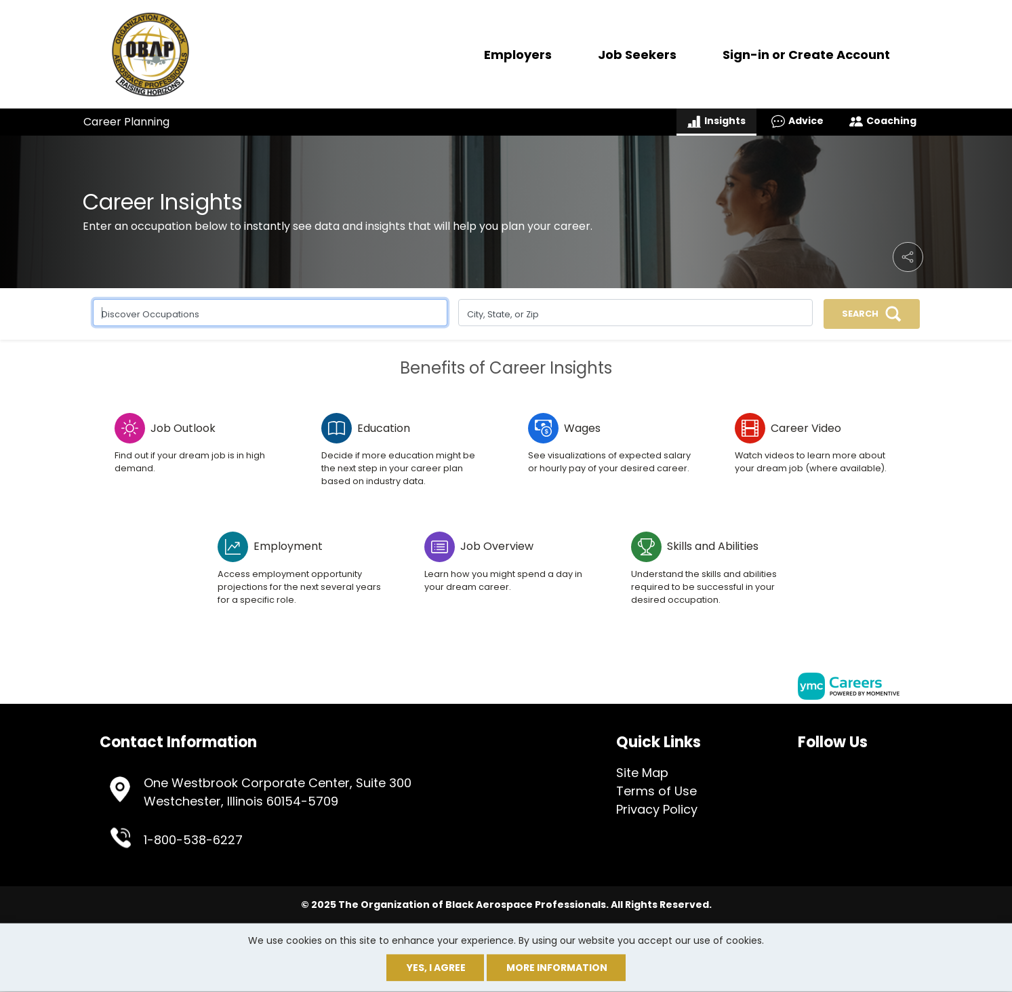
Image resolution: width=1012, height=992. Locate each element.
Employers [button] (518, 54)
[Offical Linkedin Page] (819, 770)
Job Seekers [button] (637, 54)
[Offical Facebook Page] (801, 770)
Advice (797, 121)
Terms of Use (656, 790)
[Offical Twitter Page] (810, 770)
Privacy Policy (656, 809)
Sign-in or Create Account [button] (806, 54)
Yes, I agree (436, 967)
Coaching (882, 121)
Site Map (642, 772)
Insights (716, 121)
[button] (908, 257)
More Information (556, 967)
